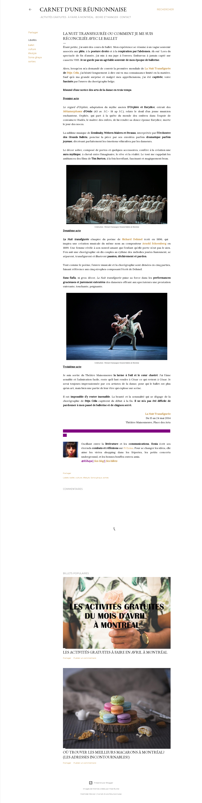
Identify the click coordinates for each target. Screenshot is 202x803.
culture (32, 49)
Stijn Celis (73, 72)
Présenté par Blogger (101, 783)
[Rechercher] (165, 9)
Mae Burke (114, 789)
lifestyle (32, 53)
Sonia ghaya (35, 57)
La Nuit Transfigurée (158, 68)
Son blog (99, 461)
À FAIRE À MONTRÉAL (80, 17)
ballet (31, 45)
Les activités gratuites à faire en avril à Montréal (115, 652)
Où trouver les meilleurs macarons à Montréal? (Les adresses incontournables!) (114, 754)
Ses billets (111, 461)
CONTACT (124, 17)
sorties (32, 61)
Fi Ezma (128, 448)
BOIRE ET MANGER (105, 17)
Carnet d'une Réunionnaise (83, 9)
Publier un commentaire (85, 658)
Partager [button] (33, 32)
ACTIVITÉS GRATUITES (52, 17)
